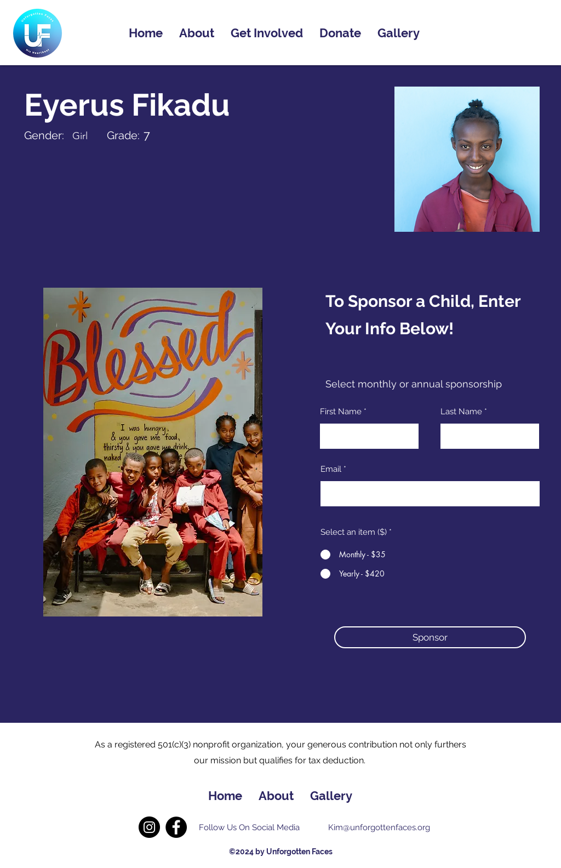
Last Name (461, 412)
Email (330, 469)
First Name (341, 412)
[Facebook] (176, 827)
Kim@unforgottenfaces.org (379, 827)
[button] (430, 637)
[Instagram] (149, 827)
